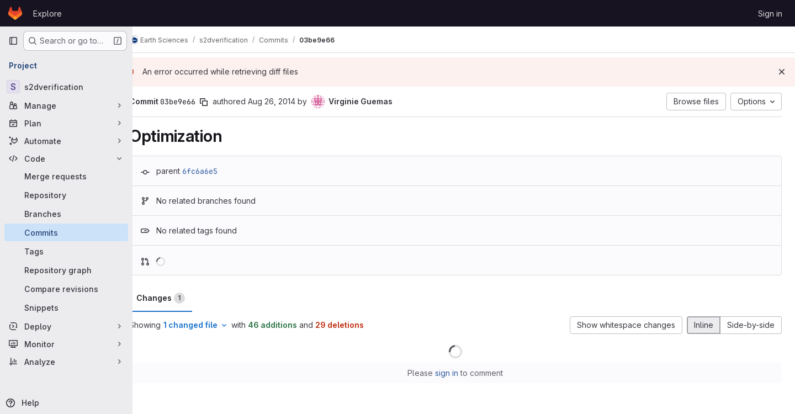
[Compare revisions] (66, 289)
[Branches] (66, 213)
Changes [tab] (177, 298)
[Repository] (66, 195)
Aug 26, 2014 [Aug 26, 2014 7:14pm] (288, 101)
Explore (47, 13)
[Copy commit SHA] (220, 102)
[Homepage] (15, 13)
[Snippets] (66, 307)
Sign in (770, 13)
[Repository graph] (66, 270)
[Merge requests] (66, 176)
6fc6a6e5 (216, 171)
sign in (455, 373)
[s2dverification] (66, 86)
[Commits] (66, 232)
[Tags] (66, 251)
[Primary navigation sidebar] (13, 41)
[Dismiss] (781, 71)
